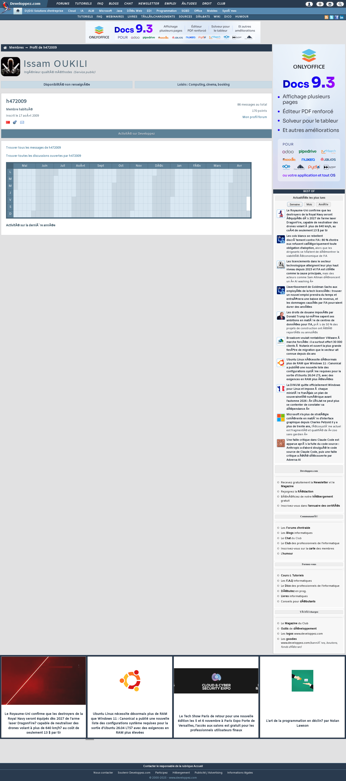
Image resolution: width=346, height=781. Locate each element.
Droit (207, 4)
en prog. (293, 591)
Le (286, 538)
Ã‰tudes (189, 4)
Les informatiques (297, 533)
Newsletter (148, 4)
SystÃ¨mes (229, 11)
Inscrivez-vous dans (310, 506)
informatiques (294, 596)
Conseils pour (298, 601)
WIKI (217, 17)
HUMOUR (241, 17)
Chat (128, 4)
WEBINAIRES (115, 17)
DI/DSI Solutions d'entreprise (44, 11)
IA (81, 11)
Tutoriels (83, 4)
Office (198, 11)
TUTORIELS (85, 17)
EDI (149, 11)
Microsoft (105, 11)
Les (295, 528)
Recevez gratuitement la (304, 482)
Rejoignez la (297, 491)
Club (221, 4)
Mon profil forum (254, 117)
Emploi (170, 4)
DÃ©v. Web (134, 11)
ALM (91, 11)
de (298, 628)
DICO (227, 17)
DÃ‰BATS (203, 17)
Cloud (72, 11)
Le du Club (294, 623)
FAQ (100, 4)
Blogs (113, 4)
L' (287, 553)
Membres (16, 48)
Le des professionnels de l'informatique (310, 543)
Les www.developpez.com (302, 634)
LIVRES (132, 17)
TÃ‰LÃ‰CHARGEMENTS (158, 17)
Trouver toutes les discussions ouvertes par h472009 (43, 156)
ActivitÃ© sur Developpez (136, 134)
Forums (63, 4)
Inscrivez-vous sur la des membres (307, 548)
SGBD (185, 11)
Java (119, 11)
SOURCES (185, 17)
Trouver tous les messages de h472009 (33, 148)
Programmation (166, 11)
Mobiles (212, 11)
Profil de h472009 (43, 48)
